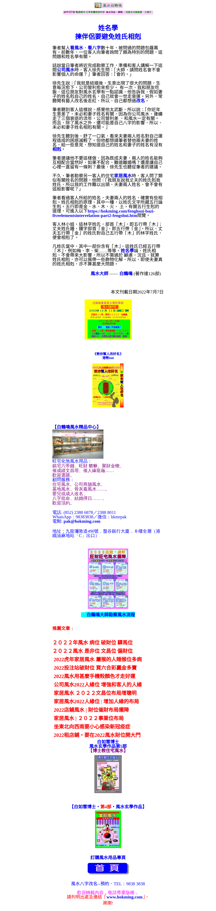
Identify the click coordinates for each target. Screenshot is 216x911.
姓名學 (127, 250)
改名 (140, 100)
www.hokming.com (124, 896)
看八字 (94, 47)
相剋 (56, 149)
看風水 (76, 47)
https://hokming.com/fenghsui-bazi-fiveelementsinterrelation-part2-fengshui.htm (103, 213)
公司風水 (65, 69)
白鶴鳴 (126, 273)
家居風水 (123, 175)
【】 (76, 427)
